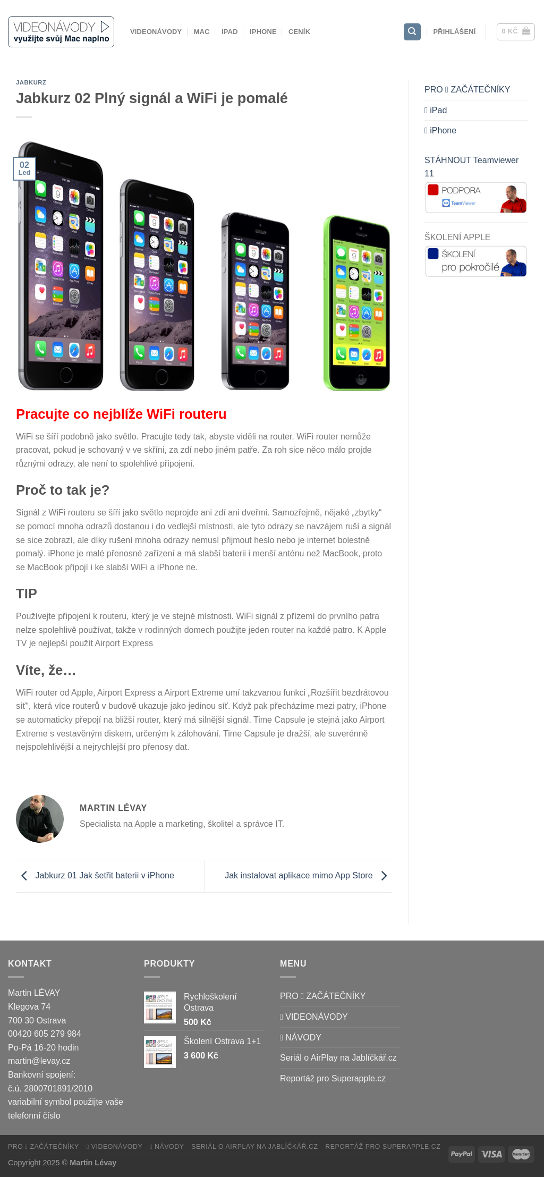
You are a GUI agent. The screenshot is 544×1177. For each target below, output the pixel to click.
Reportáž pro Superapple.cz (333, 1078)
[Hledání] (412, 32)
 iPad (435, 110)
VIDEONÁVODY (156, 32)
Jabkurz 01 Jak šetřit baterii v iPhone (95, 875)
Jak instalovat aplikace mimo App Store (308, 875)
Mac (202, 32)
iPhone (263, 32)
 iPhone (440, 130)
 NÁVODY (300, 1037)
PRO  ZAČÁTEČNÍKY (467, 89)
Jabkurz (31, 82)
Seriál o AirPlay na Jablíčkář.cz (338, 1057)
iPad (230, 32)
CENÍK (299, 32)
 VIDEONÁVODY (314, 1016)
